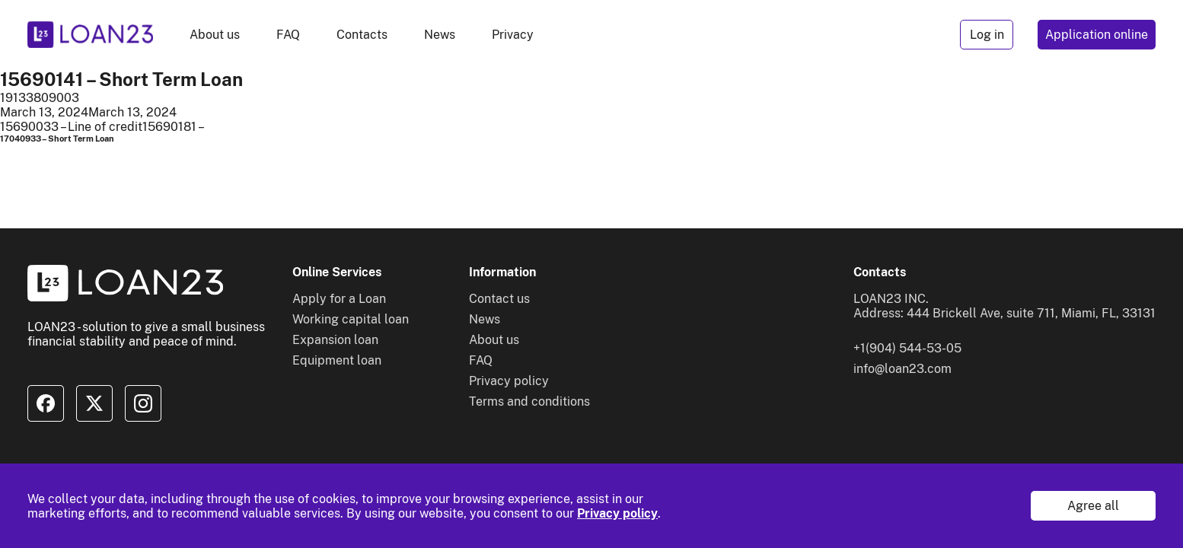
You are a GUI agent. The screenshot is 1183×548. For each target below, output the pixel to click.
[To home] (90, 34)
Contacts (361, 34)
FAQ (288, 34)
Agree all (1093, 506)
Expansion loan (335, 340)
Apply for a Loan (339, 299)
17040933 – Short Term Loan (57, 138)
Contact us (499, 299)
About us (215, 34)
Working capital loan (350, 319)
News (439, 34)
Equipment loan (336, 360)
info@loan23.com (902, 369)
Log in (987, 34)
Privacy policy (617, 513)
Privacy (513, 34)
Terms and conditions (529, 401)
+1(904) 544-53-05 (907, 348)
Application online (1096, 34)
